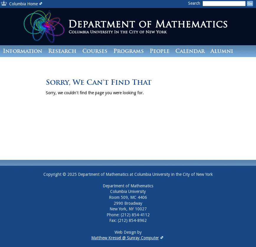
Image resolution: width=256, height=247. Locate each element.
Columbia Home (26, 3)
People (159, 51)
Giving (45, 62)
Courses (94, 51)
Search (194, 3)
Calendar (190, 51)
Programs (128, 51)
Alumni (222, 51)
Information (22, 51)
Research (62, 51)
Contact (16, 62)
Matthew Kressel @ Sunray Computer (128, 237)
